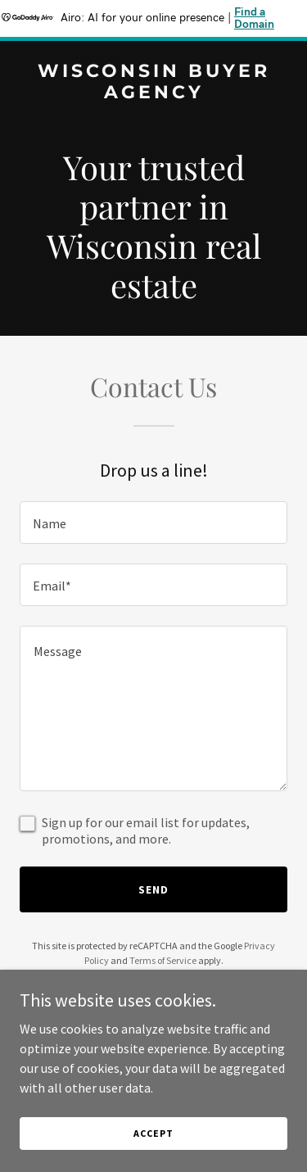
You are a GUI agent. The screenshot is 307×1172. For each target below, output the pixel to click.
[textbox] (153, 522)
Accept (153, 1133)
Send (153, 889)
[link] (153, 93)
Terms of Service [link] (162, 960)
